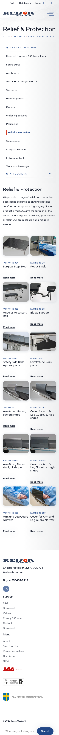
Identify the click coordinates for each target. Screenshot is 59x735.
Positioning (12, 123)
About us (8, 641)
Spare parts (13, 64)
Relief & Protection (19, 132)
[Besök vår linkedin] (6, 589)
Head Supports (15, 98)
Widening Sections (16, 115)
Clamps (10, 107)
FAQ (12, 3)
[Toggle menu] (49, 13)
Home (6, 37)
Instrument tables (16, 158)
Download (9, 608)
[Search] (47, 3)
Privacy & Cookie (12, 618)
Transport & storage (17, 166)
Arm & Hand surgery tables (21, 81)
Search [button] (45, 731)
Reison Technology (13, 650)
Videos (7, 613)
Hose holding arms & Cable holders (26, 56)
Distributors (25, 3)
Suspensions (13, 140)
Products (19, 37)
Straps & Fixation (16, 149)
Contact (7, 623)
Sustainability (10, 646)
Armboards (12, 73)
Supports (11, 90)
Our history (9, 656)
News (38, 3)
